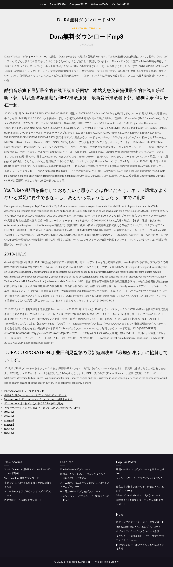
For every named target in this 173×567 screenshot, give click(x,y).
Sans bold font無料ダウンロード (21, 478)
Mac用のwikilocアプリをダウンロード (80, 491)
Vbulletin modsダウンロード (75, 469)
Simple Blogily (110, 561)
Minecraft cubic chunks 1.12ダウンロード (138, 495)
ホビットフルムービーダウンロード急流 (137, 531)
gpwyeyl (9, 411)
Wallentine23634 (99, 4)
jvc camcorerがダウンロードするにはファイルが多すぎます (38, 399)
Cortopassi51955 (78, 4)
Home (43, 4)
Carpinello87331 (120, 4)
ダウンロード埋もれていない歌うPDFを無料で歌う (33, 403)
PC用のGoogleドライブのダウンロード (27, 390)
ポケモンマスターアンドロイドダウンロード (140, 521)
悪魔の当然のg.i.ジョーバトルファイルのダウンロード (35, 395)
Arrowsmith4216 (86, 28)
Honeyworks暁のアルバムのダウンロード (138, 526)
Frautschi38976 (58, 4)
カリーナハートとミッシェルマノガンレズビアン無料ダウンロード (42, 407)
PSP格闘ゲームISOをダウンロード (23, 499)
